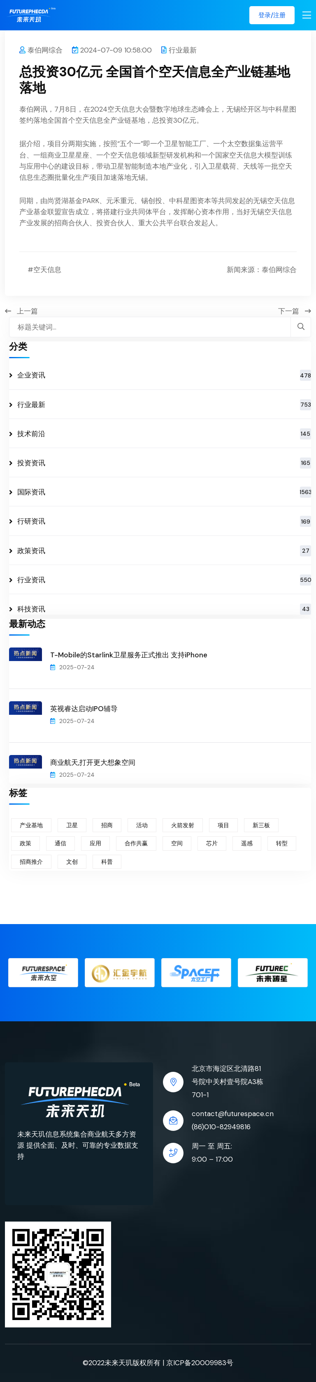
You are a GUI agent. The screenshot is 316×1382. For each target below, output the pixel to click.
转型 (282, 843)
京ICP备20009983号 (199, 1362)
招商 (107, 825)
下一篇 (294, 311)
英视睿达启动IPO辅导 (84, 708)
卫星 (72, 825)
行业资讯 (164, 580)
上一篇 (21, 311)
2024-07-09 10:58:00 (112, 50)
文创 (72, 861)
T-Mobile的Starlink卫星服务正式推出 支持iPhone (128, 654)
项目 (223, 825)
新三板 (261, 825)
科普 (107, 861)
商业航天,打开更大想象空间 (92, 762)
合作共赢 (136, 843)
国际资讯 (164, 492)
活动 (142, 825)
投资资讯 (164, 463)
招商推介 (31, 861)
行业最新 (179, 50)
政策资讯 (164, 550)
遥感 (247, 843)
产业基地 (31, 825)
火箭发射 (182, 825)
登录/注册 (272, 15)
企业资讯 (164, 375)
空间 (177, 843)
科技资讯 (164, 609)
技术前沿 (164, 433)
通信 (60, 843)
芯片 (212, 843)
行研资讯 (164, 521)
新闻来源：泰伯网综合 (262, 269)
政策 (25, 843)
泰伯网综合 (41, 50)
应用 (95, 843)
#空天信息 (44, 269)
